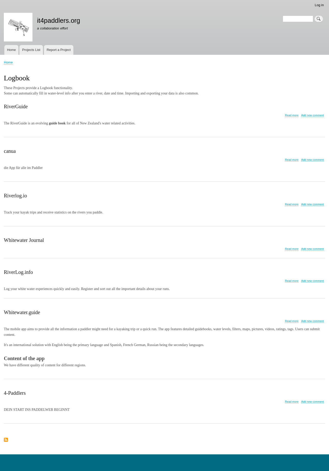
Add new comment (312, 115)
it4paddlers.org (58, 20)
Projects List (31, 50)
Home (11, 50)
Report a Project (59, 50)
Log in (319, 5)
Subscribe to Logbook (6, 440)
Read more (292, 115)
